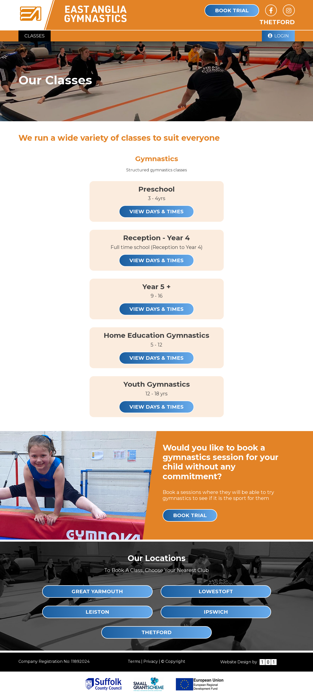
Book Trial (232, 10)
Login (278, 36)
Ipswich (216, 612)
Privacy (150, 661)
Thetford (156, 632)
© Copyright (173, 661)
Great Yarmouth (97, 591)
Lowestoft (216, 591)
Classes (34, 36)
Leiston (97, 612)
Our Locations (157, 558)
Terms (134, 661)
